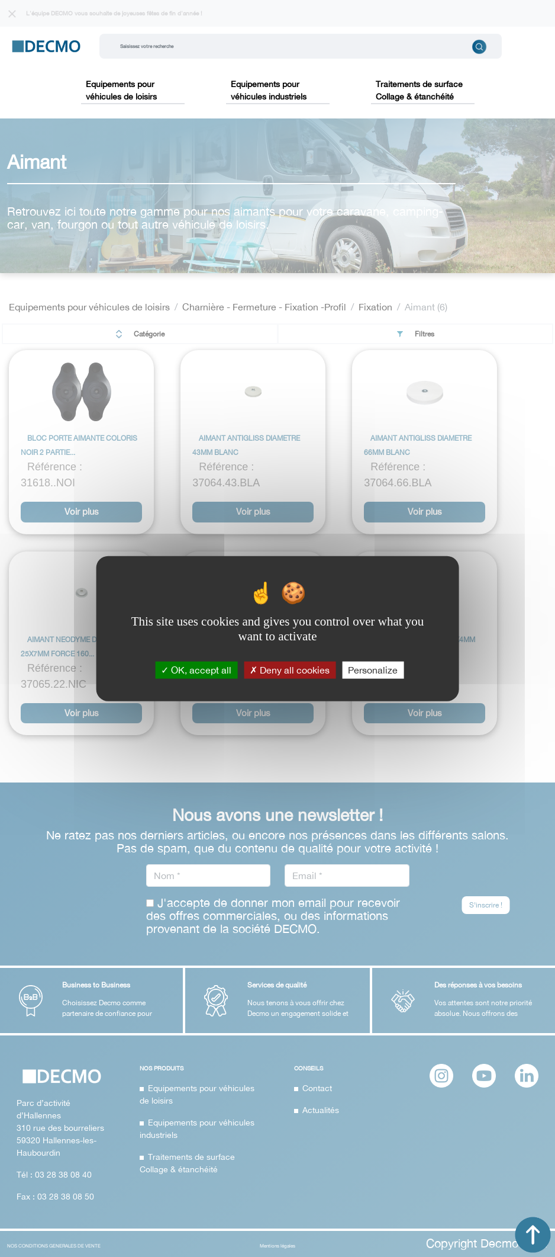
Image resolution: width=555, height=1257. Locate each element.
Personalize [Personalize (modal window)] (373, 669)
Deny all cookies (290, 669)
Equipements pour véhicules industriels (268, 90)
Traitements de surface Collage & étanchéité (419, 90)
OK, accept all (196, 669)
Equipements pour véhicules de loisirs (121, 90)
